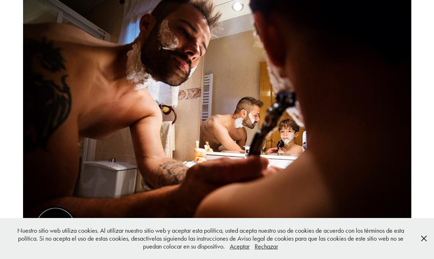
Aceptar (240, 246)
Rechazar (266, 246)
